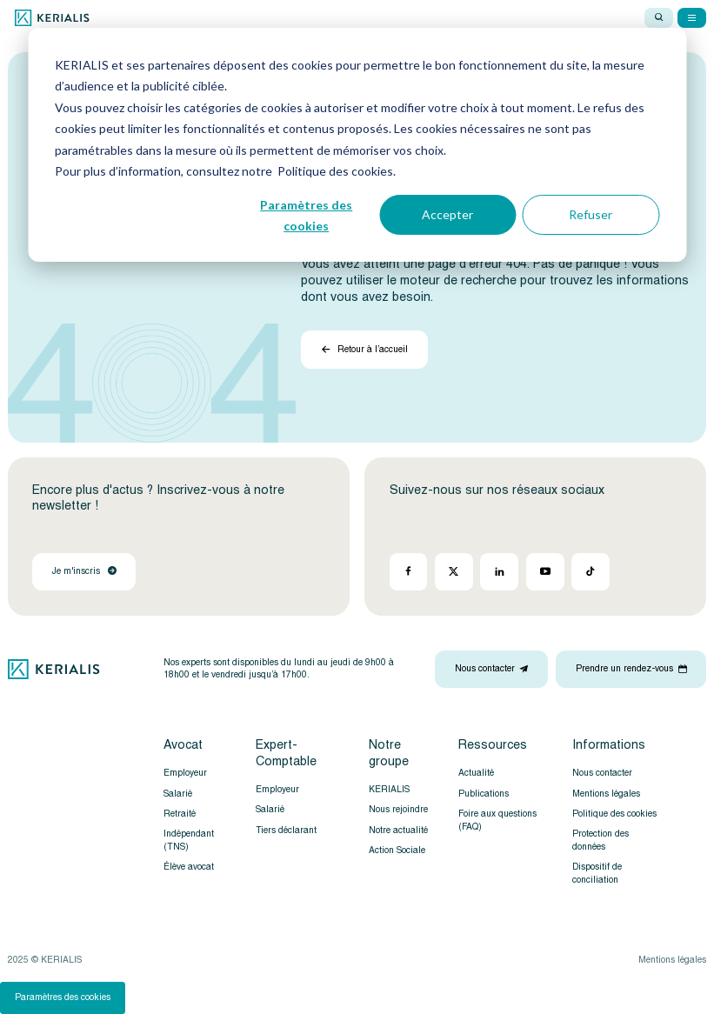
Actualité (476, 772)
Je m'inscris (84, 571)
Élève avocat (188, 866)
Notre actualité (398, 830)
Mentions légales (606, 793)
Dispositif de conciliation (597, 873)
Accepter (447, 214)
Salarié (177, 793)
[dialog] (357, 145)
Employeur (185, 772)
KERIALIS (389, 789)
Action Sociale (397, 850)
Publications (483, 793)
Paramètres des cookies (306, 215)
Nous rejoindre (398, 809)
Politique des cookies (614, 813)
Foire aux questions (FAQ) (497, 820)
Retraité (179, 813)
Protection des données (600, 840)
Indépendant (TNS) (188, 840)
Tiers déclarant (286, 830)
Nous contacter (602, 772)
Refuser (590, 214)
